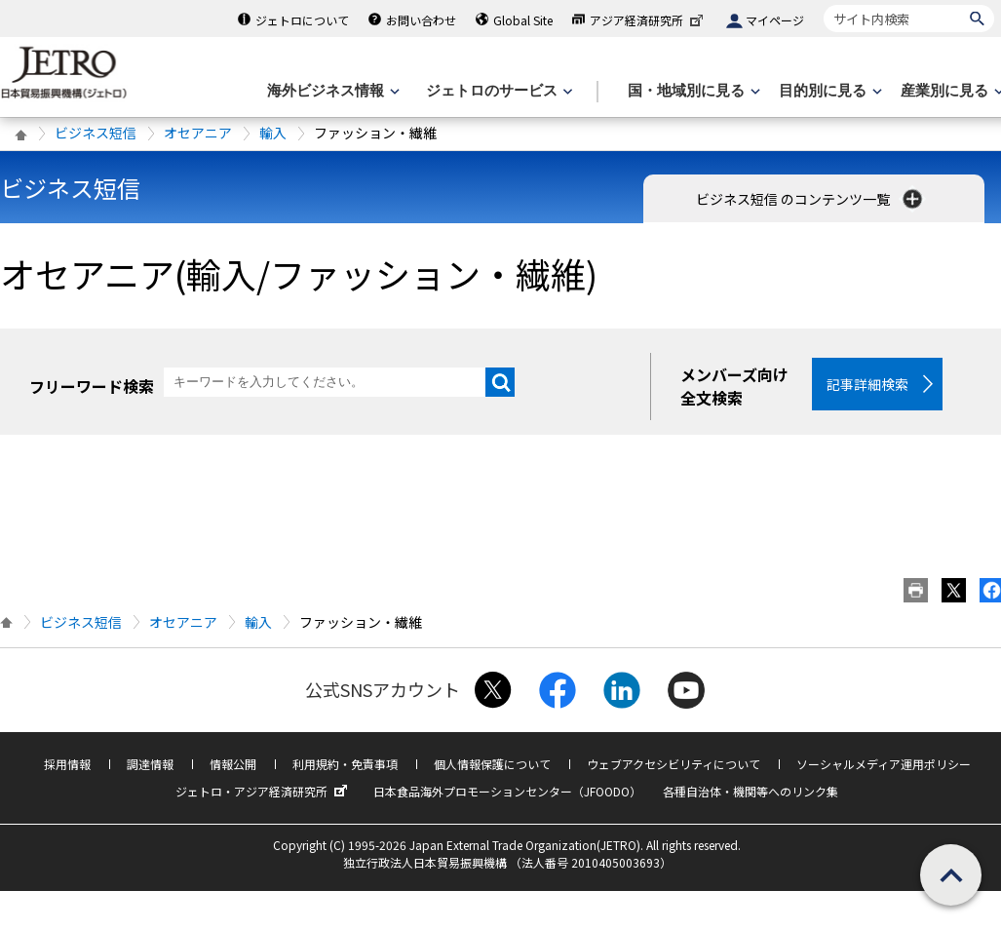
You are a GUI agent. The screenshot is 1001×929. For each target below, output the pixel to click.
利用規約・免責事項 (345, 763)
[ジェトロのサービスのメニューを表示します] (497, 91)
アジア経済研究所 (648, 20)
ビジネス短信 (95, 132)
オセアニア (198, 132)
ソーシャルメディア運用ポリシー (883, 763)
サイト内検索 (823, 4)
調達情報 (150, 763)
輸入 (273, 132)
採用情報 (67, 763)
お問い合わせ (421, 20)
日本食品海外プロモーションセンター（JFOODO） (507, 791)
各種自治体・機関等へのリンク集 (750, 791)
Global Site (523, 20)
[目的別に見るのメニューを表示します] (828, 91)
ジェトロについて (302, 20)
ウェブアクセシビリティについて (673, 763)
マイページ (775, 20)
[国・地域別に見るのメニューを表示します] (692, 91)
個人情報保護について (492, 763)
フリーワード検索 (91, 386)
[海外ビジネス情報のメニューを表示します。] (331, 91)
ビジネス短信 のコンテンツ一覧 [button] (811, 199)
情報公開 (233, 763)
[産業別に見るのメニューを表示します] (950, 91)
